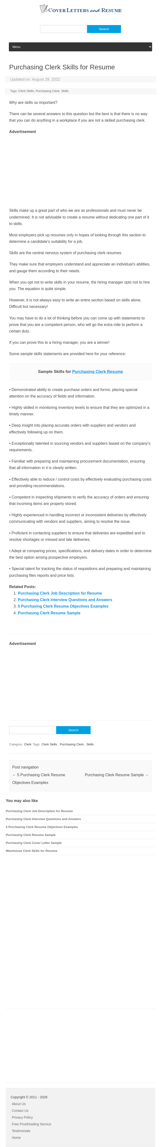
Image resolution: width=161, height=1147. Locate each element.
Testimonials (21, 1131)
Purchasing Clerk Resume (97, 371)
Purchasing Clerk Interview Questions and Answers (65, 600)
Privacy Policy (22, 1117)
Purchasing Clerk (48, 91)
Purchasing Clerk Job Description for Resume (60, 593)
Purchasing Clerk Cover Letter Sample (34, 843)
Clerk (27, 744)
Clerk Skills (26, 91)
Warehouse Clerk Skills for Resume (31, 851)
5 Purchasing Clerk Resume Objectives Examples (63, 606)
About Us (19, 1104)
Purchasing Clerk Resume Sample (49, 613)
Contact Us (20, 1111)
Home (16, 1138)
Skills (64, 91)
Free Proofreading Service (31, 1124)
